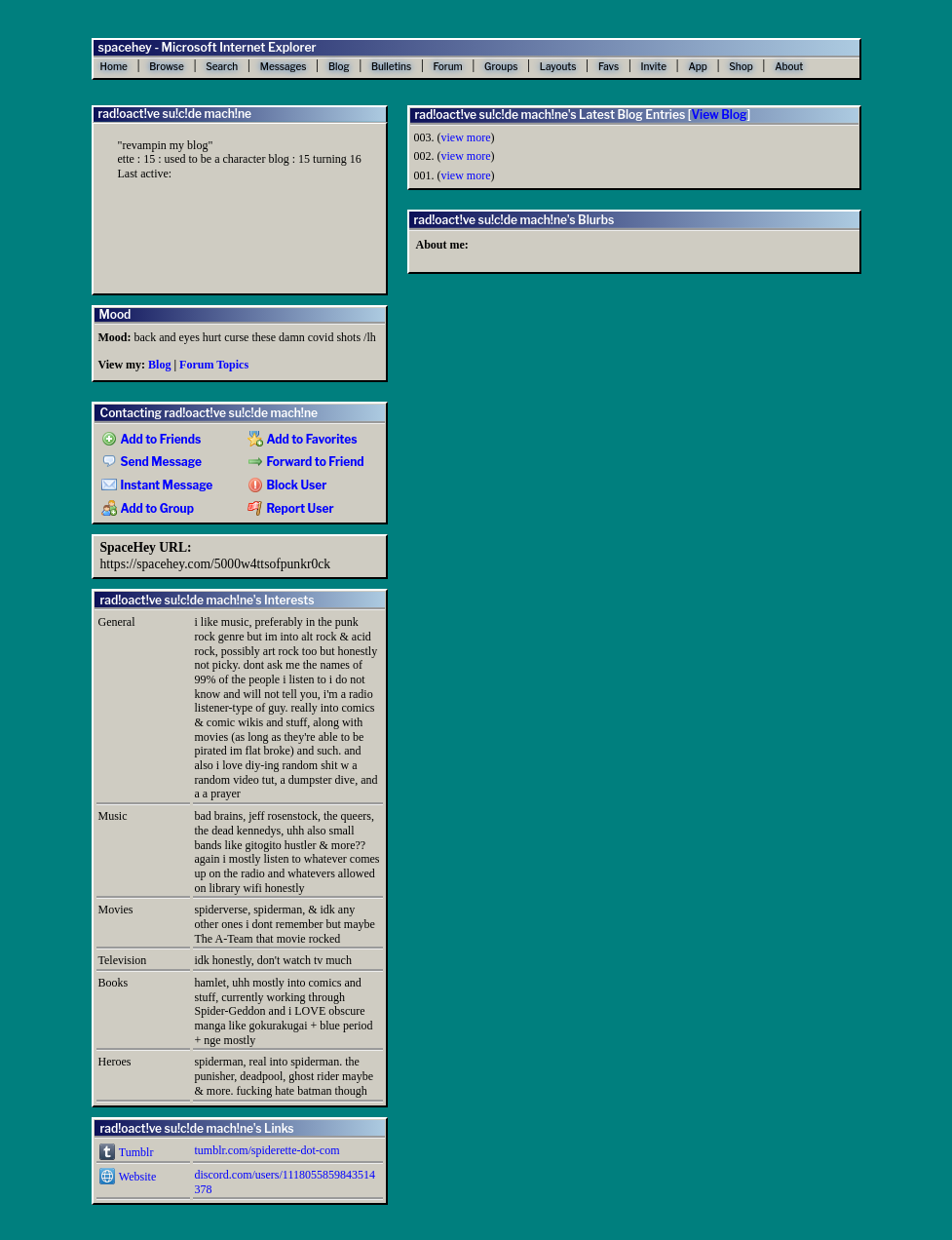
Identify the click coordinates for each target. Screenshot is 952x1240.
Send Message (151, 462)
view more (466, 137)
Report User (291, 509)
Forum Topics (213, 364)
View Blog (718, 114)
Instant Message (157, 485)
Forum (448, 66)
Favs (608, 66)
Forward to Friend (306, 462)
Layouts (558, 66)
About (789, 66)
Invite (653, 66)
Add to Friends (151, 439)
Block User (287, 485)
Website (128, 1176)
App (697, 66)
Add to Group (147, 509)
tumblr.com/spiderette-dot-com (267, 1150)
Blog (339, 66)
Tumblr (126, 1152)
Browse (166, 66)
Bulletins (391, 66)
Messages (283, 66)
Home (114, 66)
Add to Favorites (303, 439)
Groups (500, 66)
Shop (740, 66)
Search (222, 66)
